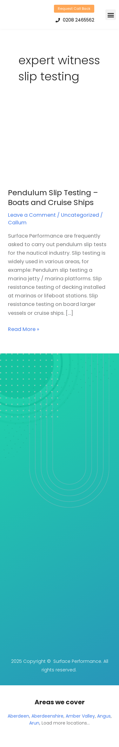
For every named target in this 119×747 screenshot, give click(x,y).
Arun (34, 723)
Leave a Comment (32, 215)
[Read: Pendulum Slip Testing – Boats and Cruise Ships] (55, 144)
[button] (110, 14)
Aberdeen (18, 716)
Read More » (23, 329)
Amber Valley (80, 716)
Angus (104, 716)
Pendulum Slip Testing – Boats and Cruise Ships (53, 197)
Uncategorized (80, 215)
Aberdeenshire (47, 716)
